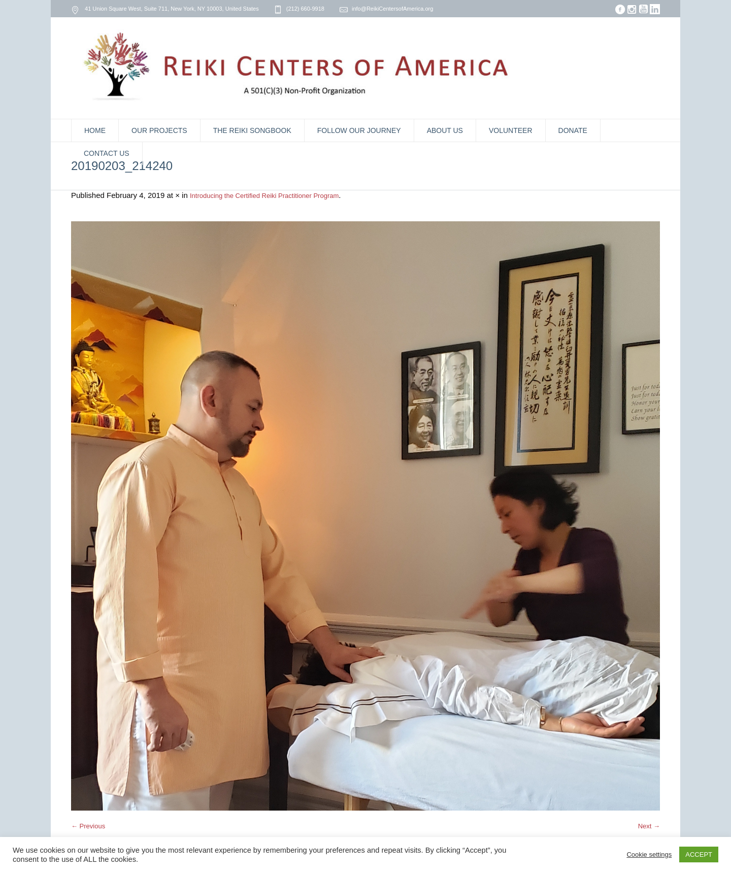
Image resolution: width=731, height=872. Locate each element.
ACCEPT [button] (698, 854)
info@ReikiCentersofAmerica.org (392, 9)
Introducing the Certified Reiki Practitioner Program (264, 195)
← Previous (88, 826)
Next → (649, 826)
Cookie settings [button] (649, 854)
